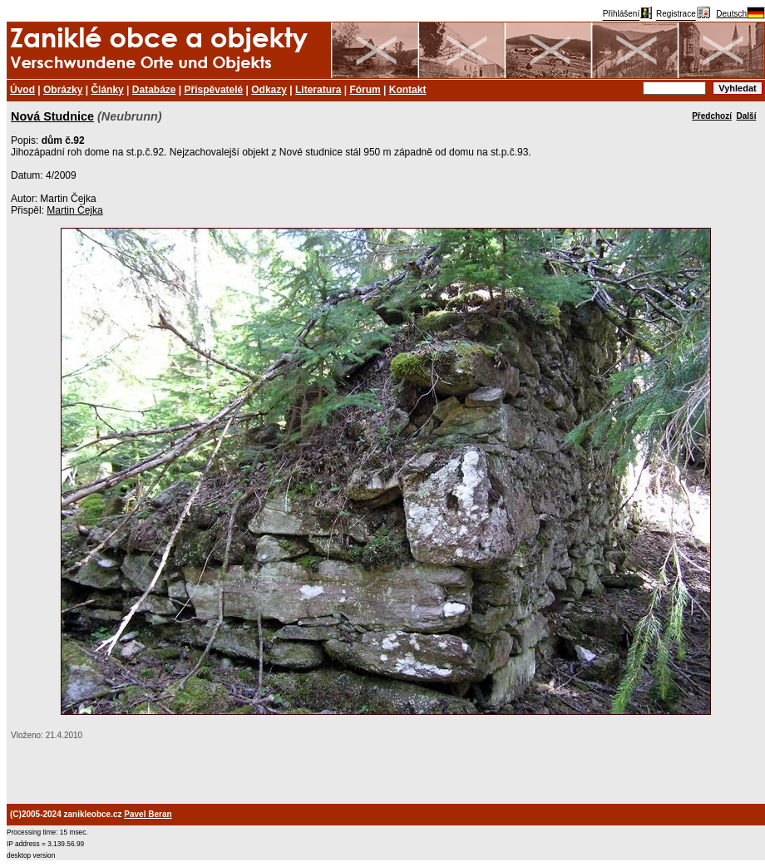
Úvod (22, 90)
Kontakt (408, 90)
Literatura (318, 90)
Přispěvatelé (214, 90)
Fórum (364, 90)
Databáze (154, 90)
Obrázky (62, 90)
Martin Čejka (74, 210)
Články (107, 90)
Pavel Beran (147, 814)
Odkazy (269, 90)
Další (747, 116)
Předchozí (712, 116)
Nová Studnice (52, 116)
